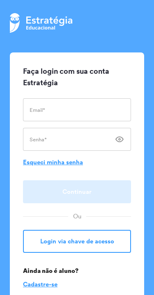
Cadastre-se (40, 284)
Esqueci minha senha (53, 162)
